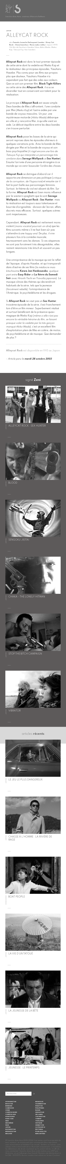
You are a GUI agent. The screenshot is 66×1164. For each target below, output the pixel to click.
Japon (7, 1127)
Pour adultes (40, 1131)
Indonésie (9, 1123)
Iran (7, 1125)
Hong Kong (10, 1116)
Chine (7, 1110)
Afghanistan (10, 1101)
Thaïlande (39, 1121)
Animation (39, 1125)
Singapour (39, 1112)
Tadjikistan (40, 1116)
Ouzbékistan (40, 1103)
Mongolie (39, 1101)
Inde (7, 1121)
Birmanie (8, 1106)
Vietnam (38, 1123)
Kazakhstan (10, 1129)
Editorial (39, 1129)
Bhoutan (9, 1103)
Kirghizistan (10, 1131)
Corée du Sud (10, 1114)
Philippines (39, 1108)
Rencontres (40, 1133)
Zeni (37, 380)
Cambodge (9, 1108)
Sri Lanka (39, 1114)
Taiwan (38, 1118)
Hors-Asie (9, 1118)
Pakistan (39, 1106)
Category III (40, 1127)
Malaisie (8, 1133)
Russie (37, 1110)
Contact (56, 1155)
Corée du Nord (11, 1112)
